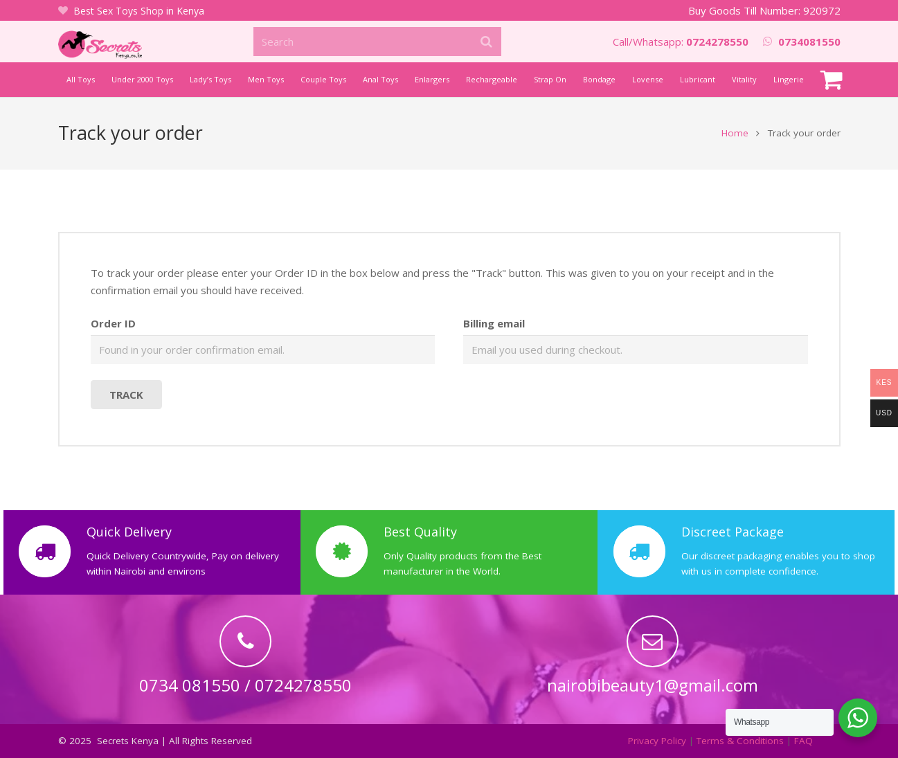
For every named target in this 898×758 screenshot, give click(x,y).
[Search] (377, 41)
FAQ (803, 740)
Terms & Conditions (740, 740)
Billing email (494, 324)
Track (126, 395)
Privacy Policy (657, 740)
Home (734, 133)
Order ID (113, 324)
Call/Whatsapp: (680, 41)
